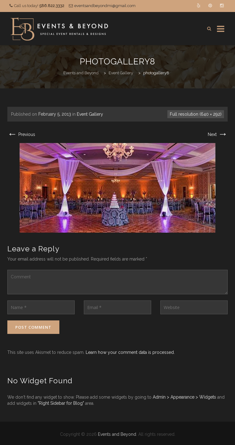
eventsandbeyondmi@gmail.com (105, 5)
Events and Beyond (117, 434)
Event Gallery (90, 114)
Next (218, 134)
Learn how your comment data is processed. (130, 352)
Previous (21, 134)
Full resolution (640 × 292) (196, 114)
